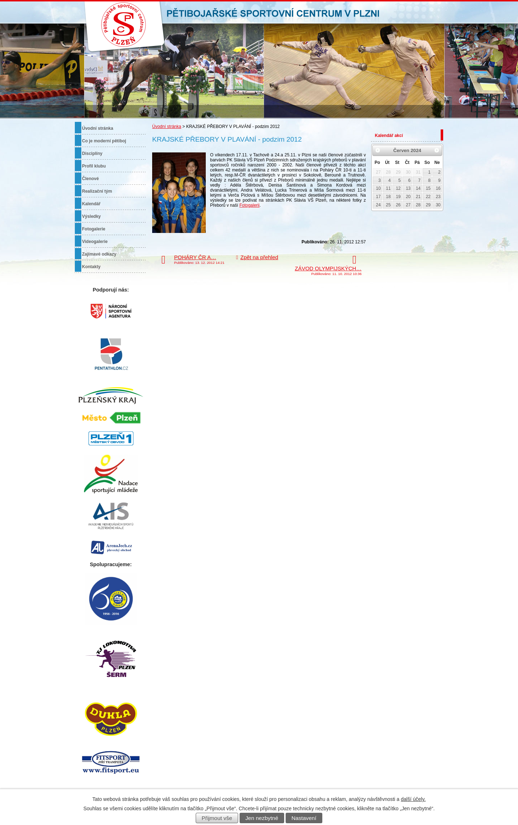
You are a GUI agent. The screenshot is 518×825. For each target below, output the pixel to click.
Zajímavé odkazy (99, 254)
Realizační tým (97, 191)
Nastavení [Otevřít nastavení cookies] (303, 818)
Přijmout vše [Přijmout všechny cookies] (217, 818)
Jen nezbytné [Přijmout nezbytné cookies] (261, 818)
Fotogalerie (93, 229)
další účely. (413, 799)
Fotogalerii (249, 205)
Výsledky (91, 216)
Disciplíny (92, 153)
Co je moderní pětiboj (104, 140)
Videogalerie (95, 241)
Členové (90, 178)
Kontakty (91, 266)
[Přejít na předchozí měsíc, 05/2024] (377, 150)
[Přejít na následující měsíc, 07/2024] (436, 150)
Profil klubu (94, 166)
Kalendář (91, 203)
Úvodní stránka (166, 126)
